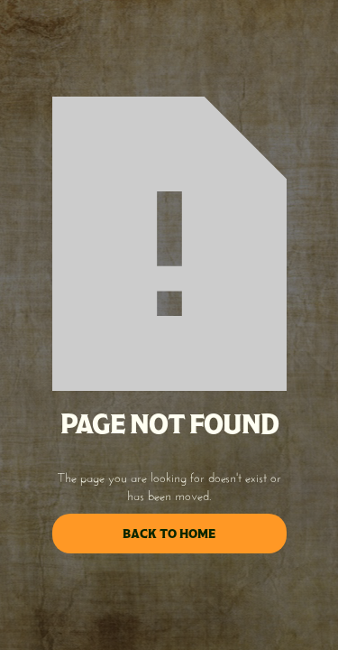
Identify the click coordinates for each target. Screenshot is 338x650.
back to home (169, 533)
